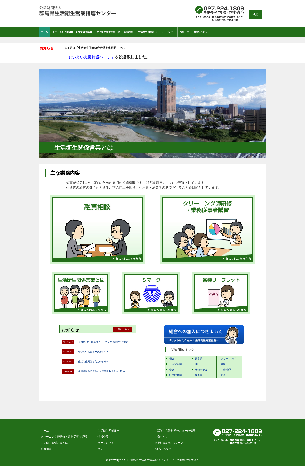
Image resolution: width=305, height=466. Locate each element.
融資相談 (129, 32)
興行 (197, 364)
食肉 (171, 369)
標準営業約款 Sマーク (168, 442)
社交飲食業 (175, 375)
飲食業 (198, 375)
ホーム (44, 32)
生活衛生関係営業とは (108, 32)
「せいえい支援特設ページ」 (89, 57)
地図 (256, 14)
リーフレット (168, 32)
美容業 (198, 358)
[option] (112, 52)
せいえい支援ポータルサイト (93, 351)
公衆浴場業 (175, 364)
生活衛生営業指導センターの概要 (174, 430)
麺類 (223, 364)
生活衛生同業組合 (147, 32)
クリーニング (228, 358)
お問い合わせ (201, 32)
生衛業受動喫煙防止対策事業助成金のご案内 (101, 371)
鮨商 (223, 375)
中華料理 (226, 369)
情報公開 (184, 32)
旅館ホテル (201, 369)
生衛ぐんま (161, 436)
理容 (171, 358)
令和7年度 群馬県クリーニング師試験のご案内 (103, 342)
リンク (102, 448)
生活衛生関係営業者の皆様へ (93, 361)
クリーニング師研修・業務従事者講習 (72, 32)
